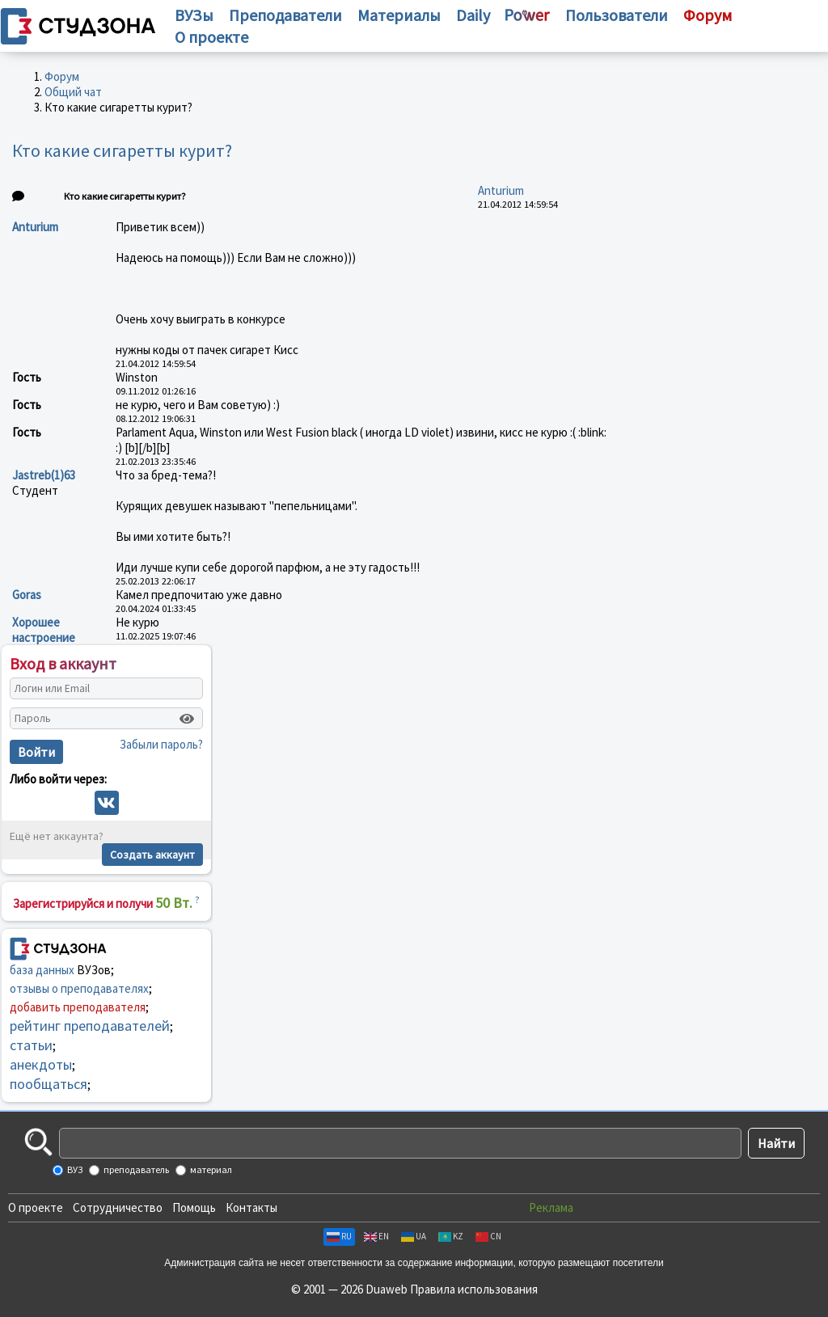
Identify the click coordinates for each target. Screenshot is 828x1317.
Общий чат (73, 91)
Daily (473, 15)
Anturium (501, 190)
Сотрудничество (118, 1207)
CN (488, 1236)
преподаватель (135, 1169)
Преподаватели (285, 15)
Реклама (551, 1207)
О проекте (35, 1207)
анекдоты (41, 1064)
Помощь (194, 1207)
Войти (36, 752)
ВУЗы (194, 15)
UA (413, 1236)
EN (376, 1236)
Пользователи (616, 15)
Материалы (399, 15)
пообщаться (48, 1083)
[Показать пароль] (186, 718)
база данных (42, 969)
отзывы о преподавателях (79, 988)
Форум (61, 76)
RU (339, 1236)
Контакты (251, 1207)
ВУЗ (73, 1169)
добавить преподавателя (78, 1007)
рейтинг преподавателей (90, 1025)
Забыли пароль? (161, 744)
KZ (450, 1236)
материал (210, 1169)
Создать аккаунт (152, 854)
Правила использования (474, 1289)
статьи (31, 1045)
